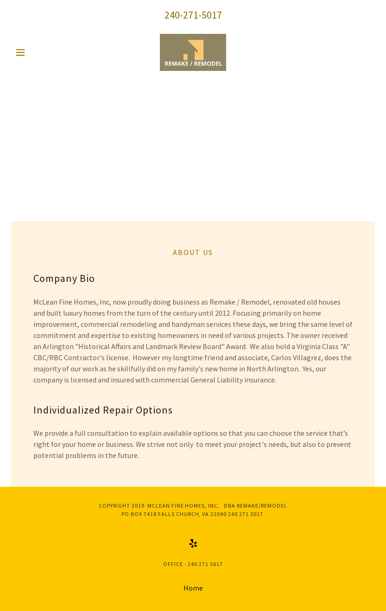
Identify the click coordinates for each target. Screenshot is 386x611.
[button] (38, 52)
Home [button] (193, 587)
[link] (193, 52)
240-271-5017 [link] (193, 14)
